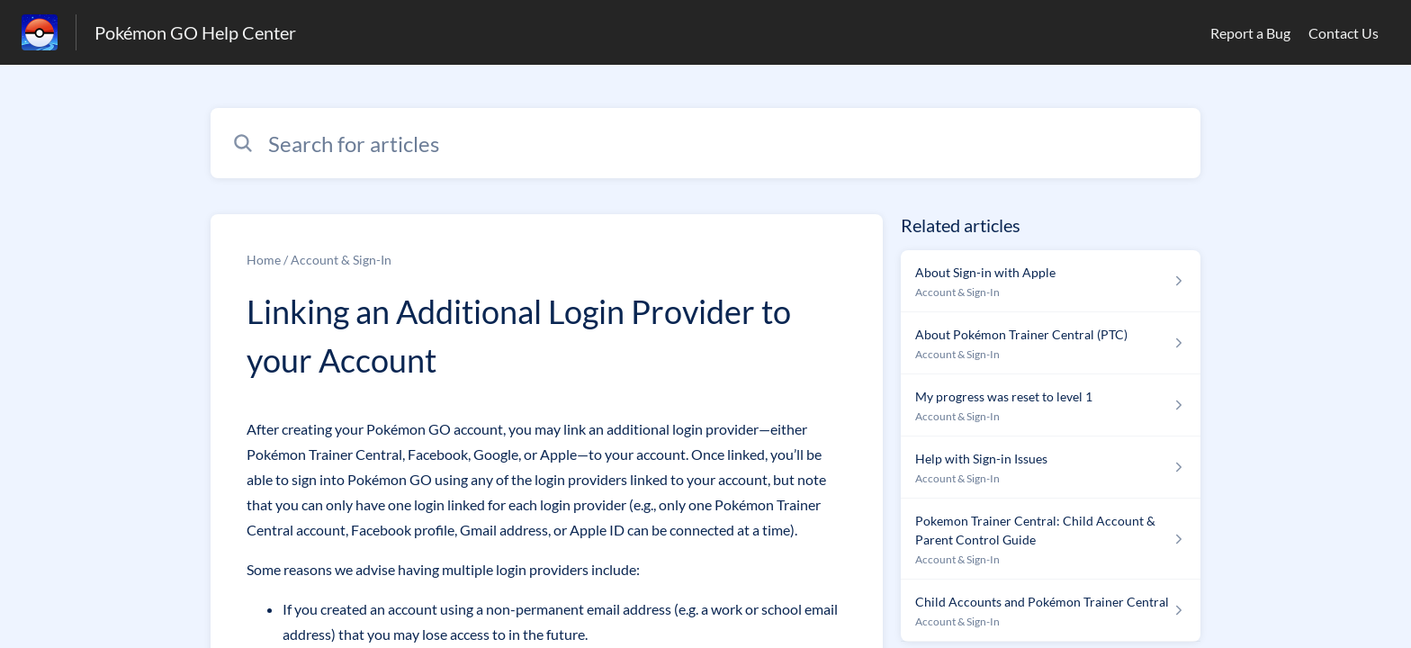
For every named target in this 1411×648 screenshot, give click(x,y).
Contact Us (1343, 32)
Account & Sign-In (341, 259)
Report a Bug (1250, 32)
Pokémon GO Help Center (195, 32)
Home (264, 259)
